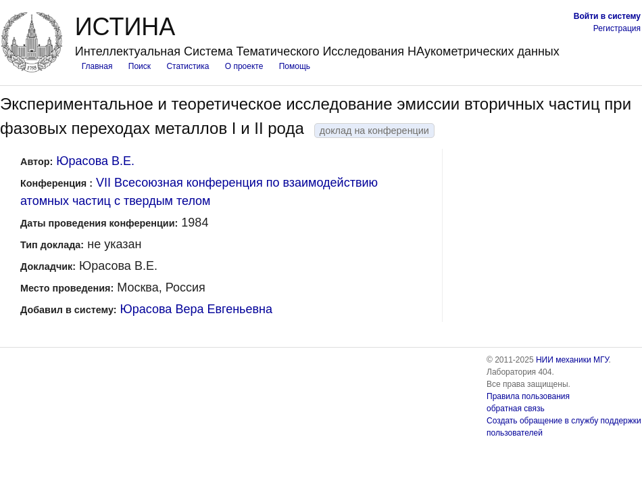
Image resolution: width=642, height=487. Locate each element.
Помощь (294, 66)
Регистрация (617, 28)
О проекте (244, 66)
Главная (97, 66)
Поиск (139, 66)
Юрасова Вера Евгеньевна (196, 309)
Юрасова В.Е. (95, 161)
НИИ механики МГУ (572, 360)
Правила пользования (528, 396)
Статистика (187, 66)
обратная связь (516, 408)
